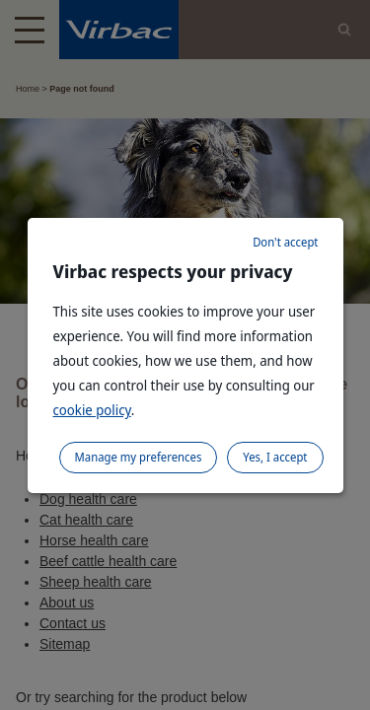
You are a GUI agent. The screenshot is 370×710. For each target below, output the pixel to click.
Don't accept (285, 242)
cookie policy (92, 409)
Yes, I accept (275, 457)
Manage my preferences (138, 457)
